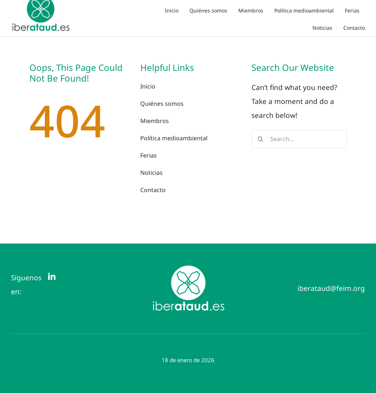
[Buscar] (261, 139)
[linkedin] (51, 276)
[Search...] (299, 139)
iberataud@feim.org (331, 288)
